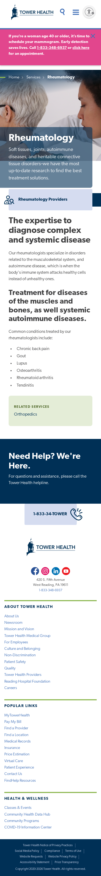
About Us (11, 616)
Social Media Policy (27, 851)
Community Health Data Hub (27, 815)
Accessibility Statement (34, 862)
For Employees (16, 642)
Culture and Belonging (22, 649)
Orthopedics (25, 414)
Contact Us (13, 774)
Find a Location (16, 735)
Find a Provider (16, 728)
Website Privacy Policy (62, 856)
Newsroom (13, 623)
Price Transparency (67, 862)
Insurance (12, 748)
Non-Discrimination (20, 655)
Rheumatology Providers (38, 199)
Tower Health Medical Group (27, 636)
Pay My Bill (12, 722)
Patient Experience (19, 768)
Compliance (52, 851)
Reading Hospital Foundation (27, 682)
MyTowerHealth (17, 715)
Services (33, 77)
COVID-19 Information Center (28, 827)
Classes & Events (18, 808)
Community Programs (21, 821)
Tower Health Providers (22, 675)
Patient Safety (15, 662)
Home (14, 77)
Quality (10, 668)
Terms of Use (73, 851)
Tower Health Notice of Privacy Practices (48, 845)
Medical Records (17, 742)
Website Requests (31, 856)
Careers (10, 688)
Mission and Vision (19, 629)
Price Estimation (17, 754)
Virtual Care (13, 761)
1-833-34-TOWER (55, 514)
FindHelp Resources (20, 781)
